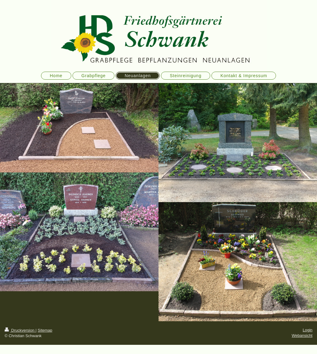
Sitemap (45, 330)
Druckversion (20, 330)
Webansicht (302, 335)
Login (307, 330)
